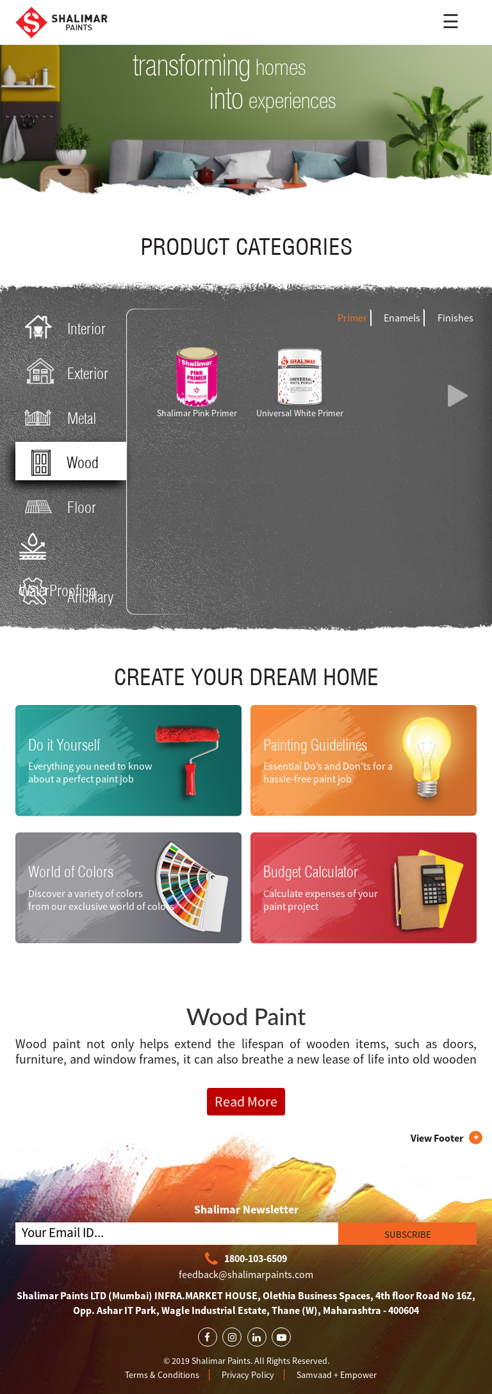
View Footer (437, 1137)
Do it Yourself (64, 744)
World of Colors (70, 871)
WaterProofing (57, 551)
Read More (246, 1101)
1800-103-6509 (246, 1259)
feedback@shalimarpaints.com (246, 1274)
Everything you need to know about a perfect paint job (90, 772)
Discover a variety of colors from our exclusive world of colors (101, 899)
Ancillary (66, 596)
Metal (57, 417)
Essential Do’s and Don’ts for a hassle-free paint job (328, 772)
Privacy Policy (248, 1375)
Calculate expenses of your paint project (320, 899)
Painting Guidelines (315, 744)
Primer (352, 317)
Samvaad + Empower (337, 1375)
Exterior (63, 372)
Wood (59, 461)
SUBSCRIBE (407, 1234)
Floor (57, 506)
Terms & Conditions (162, 1375)
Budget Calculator (310, 871)
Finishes (455, 317)
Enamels (402, 317)
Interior (62, 327)
